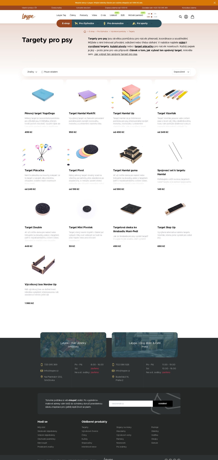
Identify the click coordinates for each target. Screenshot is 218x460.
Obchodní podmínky (46, 439)
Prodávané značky (46, 447)
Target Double (33, 227)
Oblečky (155, 431)
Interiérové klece (89, 447)
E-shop (91, 31)
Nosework (121, 443)
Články (73, 15)
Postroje (154, 427)
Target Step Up (166, 227)
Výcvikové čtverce (90, 431)
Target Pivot (76, 170)
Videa (94, 15)
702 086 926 (122, 365)
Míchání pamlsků (135, 15)
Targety (132, 31)
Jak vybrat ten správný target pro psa (115, 54)
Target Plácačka (34, 170)
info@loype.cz (51, 371)
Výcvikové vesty (123, 435)
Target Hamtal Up (123, 113)
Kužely (85, 439)
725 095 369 (50, 365)
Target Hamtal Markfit (82, 113)
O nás (103, 15)
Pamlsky (120, 439)
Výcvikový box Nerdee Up (41, 284)
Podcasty (84, 15)
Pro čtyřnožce (102, 31)
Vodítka (154, 435)
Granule (154, 443)
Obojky (154, 439)
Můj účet (41, 427)
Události (113, 15)
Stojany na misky (123, 427)
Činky (84, 435)
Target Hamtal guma (125, 170)
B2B (122, 15)
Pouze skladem (51, 72)
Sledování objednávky (47, 431)
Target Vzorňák (166, 113)
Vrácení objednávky (46, 435)
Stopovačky (87, 443)
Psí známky (121, 447)
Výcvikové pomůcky (118, 31)
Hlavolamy (121, 431)
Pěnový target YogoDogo (40, 113)
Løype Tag (61, 15)
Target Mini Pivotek (81, 227)
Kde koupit (42, 443)
